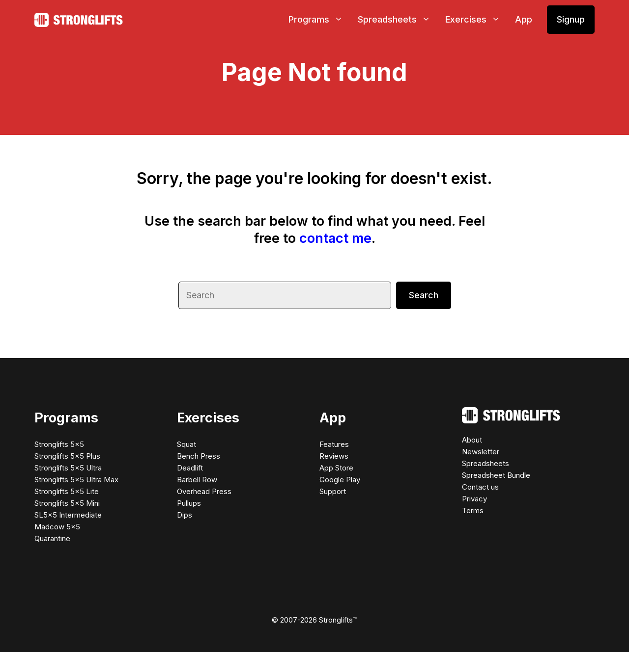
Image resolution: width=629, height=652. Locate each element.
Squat (186, 444)
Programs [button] (319, 19)
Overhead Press (204, 491)
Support (332, 491)
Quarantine (52, 538)
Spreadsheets (485, 463)
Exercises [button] (476, 19)
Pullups (189, 503)
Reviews (333, 456)
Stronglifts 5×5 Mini (67, 503)
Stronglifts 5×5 (59, 444)
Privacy (474, 498)
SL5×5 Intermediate (68, 515)
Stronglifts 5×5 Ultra (68, 467)
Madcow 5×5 (57, 526)
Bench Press (198, 456)
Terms (473, 510)
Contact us (480, 487)
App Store (336, 467)
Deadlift (190, 467)
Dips (184, 515)
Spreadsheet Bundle (496, 475)
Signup (571, 19)
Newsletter (480, 451)
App (523, 19)
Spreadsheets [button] (398, 19)
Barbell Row (197, 479)
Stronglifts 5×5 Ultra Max (76, 479)
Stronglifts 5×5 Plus (67, 456)
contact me (335, 238)
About (472, 439)
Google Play (339, 479)
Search (423, 295)
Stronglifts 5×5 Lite (66, 491)
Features (334, 444)
